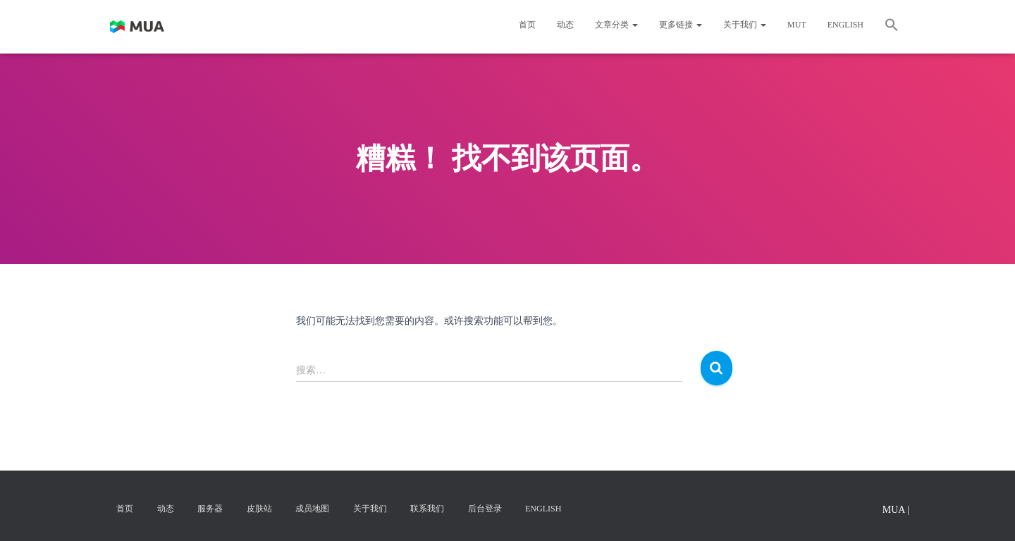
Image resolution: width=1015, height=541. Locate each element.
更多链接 (680, 25)
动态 (565, 25)
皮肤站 (259, 509)
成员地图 (312, 509)
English (845, 25)
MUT (796, 25)
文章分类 (616, 25)
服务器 (210, 509)
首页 (527, 25)
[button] (891, 26)
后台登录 (485, 509)
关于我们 (744, 25)
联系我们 (427, 509)
